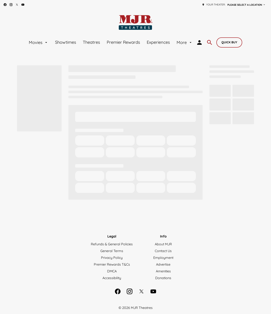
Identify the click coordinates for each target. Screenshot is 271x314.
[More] (185, 42)
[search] (209, 42)
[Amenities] (163, 271)
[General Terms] (111, 250)
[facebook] (5, 4)
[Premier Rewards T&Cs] (112, 264)
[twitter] (17, 4)
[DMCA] (112, 271)
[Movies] (38, 42)
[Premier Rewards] (123, 42)
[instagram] (11, 4)
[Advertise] (163, 264)
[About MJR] (163, 244)
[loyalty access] (199, 42)
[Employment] (163, 257)
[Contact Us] (163, 250)
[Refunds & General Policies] (112, 244)
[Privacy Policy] (112, 257)
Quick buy (229, 42)
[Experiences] (158, 42)
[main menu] (111, 42)
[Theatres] (91, 42)
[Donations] (163, 277)
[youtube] (23, 4)
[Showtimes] (65, 42)
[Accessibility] (111, 277)
